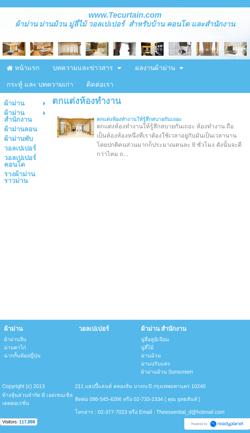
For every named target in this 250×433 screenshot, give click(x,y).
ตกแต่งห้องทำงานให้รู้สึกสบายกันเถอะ (139, 119)
